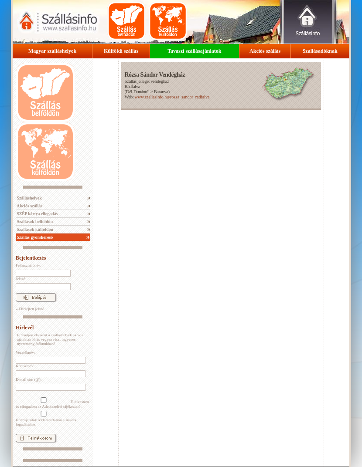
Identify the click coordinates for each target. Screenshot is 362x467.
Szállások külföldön (34, 229)
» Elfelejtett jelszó (30, 309)
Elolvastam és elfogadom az (52, 403)
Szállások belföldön (34, 221)
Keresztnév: (25, 366)
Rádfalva (132, 86)
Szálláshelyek (29, 198)
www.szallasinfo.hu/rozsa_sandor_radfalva (171, 97)
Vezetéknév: (25, 352)
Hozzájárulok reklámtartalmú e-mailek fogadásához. (46, 418)
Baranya (161, 91)
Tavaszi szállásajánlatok (194, 51)
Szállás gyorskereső (34, 237)
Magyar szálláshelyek (52, 51)
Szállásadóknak (320, 51)
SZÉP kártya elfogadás (37, 213)
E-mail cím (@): (28, 379)
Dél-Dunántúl (138, 91)
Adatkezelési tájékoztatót (62, 406)
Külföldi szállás (121, 51)
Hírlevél (25, 328)
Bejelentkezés (31, 258)
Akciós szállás (264, 51)
